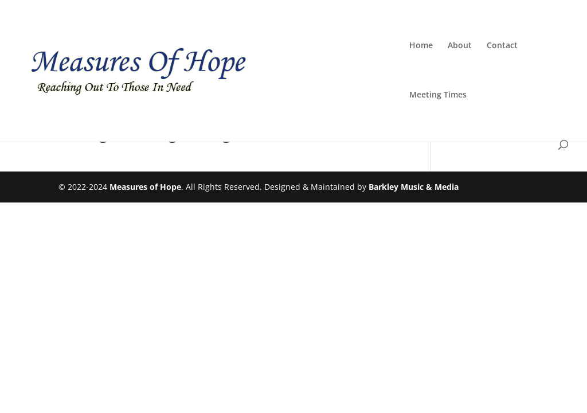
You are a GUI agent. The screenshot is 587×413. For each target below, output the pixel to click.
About (460, 45)
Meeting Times (438, 95)
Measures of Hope (145, 186)
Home (421, 45)
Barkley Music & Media (414, 186)
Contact (502, 45)
